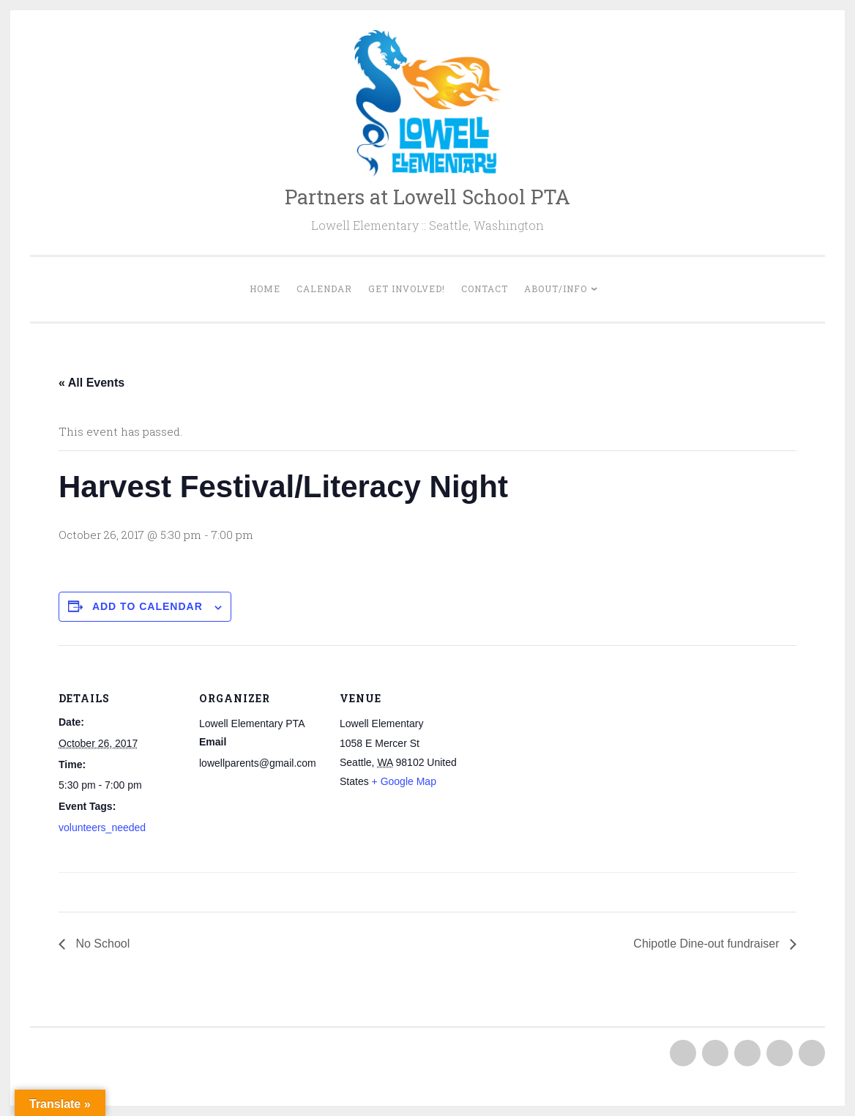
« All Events (91, 382)
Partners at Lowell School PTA (427, 196)
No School (101, 943)
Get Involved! (406, 288)
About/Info (555, 288)
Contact (484, 288)
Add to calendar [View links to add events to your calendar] (147, 606)
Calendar (324, 288)
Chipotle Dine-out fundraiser (708, 943)
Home (265, 288)
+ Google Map (404, 781)
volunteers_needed (102, 827)
